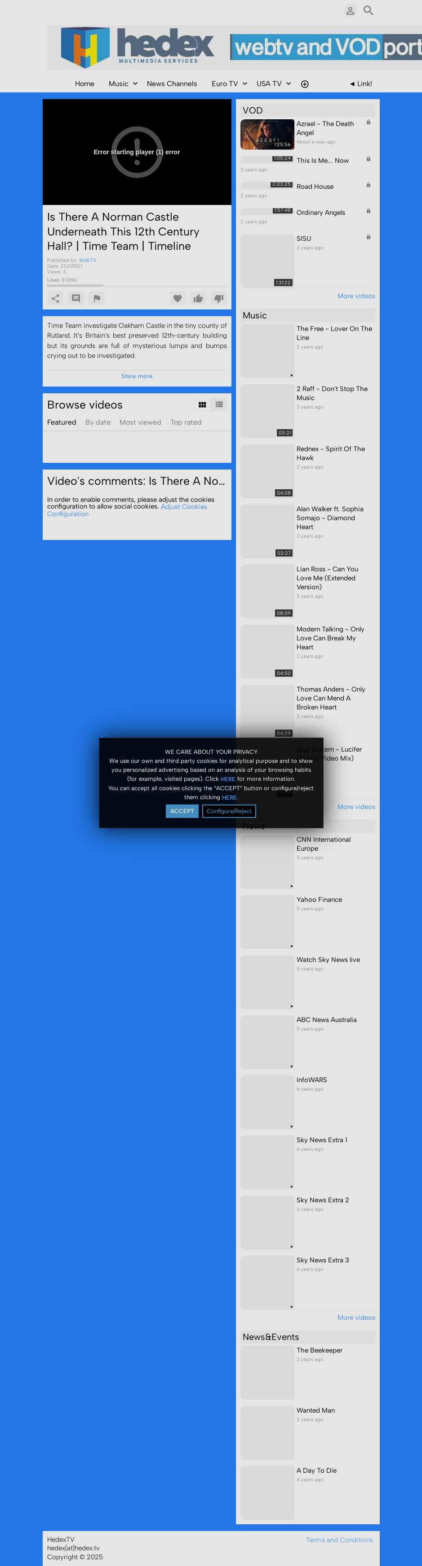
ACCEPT (182, 811)
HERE (228, 778)
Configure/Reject (229, 811)
